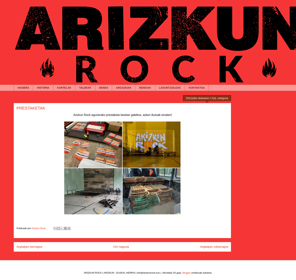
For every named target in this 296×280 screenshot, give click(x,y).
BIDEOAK (145, 87)
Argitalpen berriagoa (29, 246)
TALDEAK (85, 87)
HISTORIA (43, 87)
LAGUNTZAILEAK (170, 87)
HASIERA (23, 87)
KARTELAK (64, 87)
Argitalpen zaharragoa (214, 246)
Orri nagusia (121, 246)
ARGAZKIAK (123, 87)
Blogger (186, 272)
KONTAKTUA (197, 87)
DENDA (103, 87)
